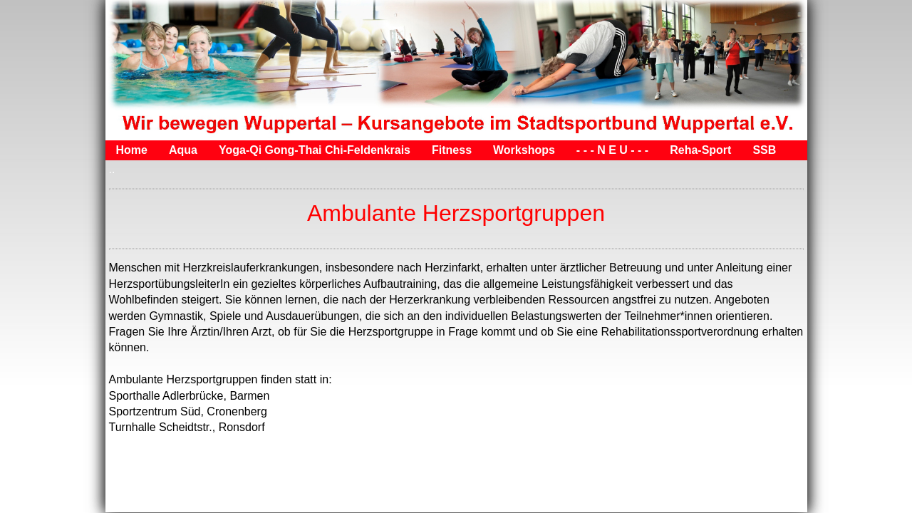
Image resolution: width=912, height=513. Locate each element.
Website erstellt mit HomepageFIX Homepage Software (615, 498)
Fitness (452, 150)
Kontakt (230, 498)
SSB (764, 150)
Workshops (524, 150)
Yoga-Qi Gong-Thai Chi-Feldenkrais (314, 150)
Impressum (170, 498)
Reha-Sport (700, 150)
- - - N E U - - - (612, 150)
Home (131, 150)
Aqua (183, 150)
